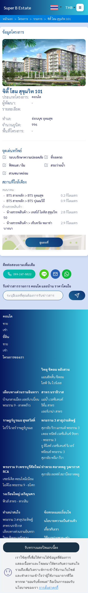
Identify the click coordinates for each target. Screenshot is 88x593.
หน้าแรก (8, 19)
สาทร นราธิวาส (52, 392)
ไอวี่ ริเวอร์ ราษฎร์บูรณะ (18, 428)
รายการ (37, 19)
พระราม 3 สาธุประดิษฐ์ (58, 420)
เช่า (5, 329)
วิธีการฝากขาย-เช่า (56, 537)
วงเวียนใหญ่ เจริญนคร (19, 494)
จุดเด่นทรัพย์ (12, 150)
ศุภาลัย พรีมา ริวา (52, 457)
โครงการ (23, 19)
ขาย (5, 323)
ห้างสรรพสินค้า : (12, 206)
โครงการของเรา (13, 357)
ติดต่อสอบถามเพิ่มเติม (19, 265)
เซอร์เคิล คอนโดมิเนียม (18, 479)
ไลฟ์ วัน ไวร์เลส (51, 383)
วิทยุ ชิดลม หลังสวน (55, 369)
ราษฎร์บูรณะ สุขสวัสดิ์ (19, 420)
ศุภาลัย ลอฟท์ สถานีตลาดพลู (60, 474)
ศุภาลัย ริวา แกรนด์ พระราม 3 (60, 428)
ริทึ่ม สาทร (47, 405)
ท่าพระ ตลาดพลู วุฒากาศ (60, 467)
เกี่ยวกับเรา (51, 529)
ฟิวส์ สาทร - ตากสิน (15, 501)
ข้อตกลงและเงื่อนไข (57, 512)
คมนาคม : (8, 189)
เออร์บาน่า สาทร (51, 411)
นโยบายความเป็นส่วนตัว (60, 520)
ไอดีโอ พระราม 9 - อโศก (19, 485)
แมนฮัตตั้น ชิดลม (52, 377)
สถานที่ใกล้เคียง (14, 181)
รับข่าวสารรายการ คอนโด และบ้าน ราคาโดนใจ (37, 286)
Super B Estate (17, 7)
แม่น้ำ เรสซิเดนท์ (52, 399)
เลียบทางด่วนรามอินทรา (21, 392)
